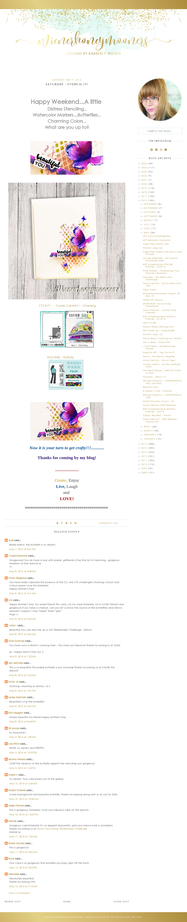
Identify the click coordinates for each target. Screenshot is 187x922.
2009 (144, 468)
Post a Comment (19, 893)
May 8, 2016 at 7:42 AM (22, 675)
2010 (144, 464)
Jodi (10, 540)
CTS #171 (45, 305)
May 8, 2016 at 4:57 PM (22, 706)
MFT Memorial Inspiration (157, 240)
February (150, 434)
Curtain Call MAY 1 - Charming (76, 305)
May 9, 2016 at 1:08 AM (22, 737)
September (151, 216)
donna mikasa (17, 759)
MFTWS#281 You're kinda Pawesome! (157, 304)
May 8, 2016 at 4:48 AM (22, 571)
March (149, 430)
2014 (144, 448)
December (151, 204)
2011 (144, 460)
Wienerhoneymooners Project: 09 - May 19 (162, 294)
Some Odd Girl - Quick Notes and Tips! (162, 284)
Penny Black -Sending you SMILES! (162, 338)
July (147, 224)
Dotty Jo (13, 681)
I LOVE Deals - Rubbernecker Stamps (159, 347)
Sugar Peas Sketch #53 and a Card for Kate (162, 252)
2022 (144, 175)
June (147, 228)
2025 (144, 163)
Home (67, 901)
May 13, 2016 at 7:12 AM (23, 886)
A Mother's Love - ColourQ (157, 390)
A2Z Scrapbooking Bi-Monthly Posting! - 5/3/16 (159, 410)
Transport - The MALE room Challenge (157, 278)
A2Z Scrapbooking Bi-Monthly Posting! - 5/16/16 (159, 317)
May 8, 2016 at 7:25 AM (22, 656)
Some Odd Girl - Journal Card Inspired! (159, 311)
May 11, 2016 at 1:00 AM (23, 836)
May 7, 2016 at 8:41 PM (22, 549)
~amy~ (12, 625)
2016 (144, 200)
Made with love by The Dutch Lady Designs (113, 917)
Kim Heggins (15, 712)
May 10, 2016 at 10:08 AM (24, 799)
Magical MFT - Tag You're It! (158, 352)
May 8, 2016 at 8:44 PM (22, 721)
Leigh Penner (16, 805)
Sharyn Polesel (17, 790)
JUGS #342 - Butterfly (61, 357)
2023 (144, 171)
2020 (144, 184)
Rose (11, 858)
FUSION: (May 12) (153, 334)
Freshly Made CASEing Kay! (158, 326)
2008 (144, 472)
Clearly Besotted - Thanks (157, 415)
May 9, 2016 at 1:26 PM (22, 768)
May (147, 232)
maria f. (13, 774)
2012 (144, 456)
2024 (144, 167)
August (149, 220)
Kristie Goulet (16, 843)
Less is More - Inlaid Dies (156, 342)
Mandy (12, 821)
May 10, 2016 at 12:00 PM (23, 814)
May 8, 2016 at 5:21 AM (22, 593)
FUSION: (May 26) (153, 247)
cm (10, 600)
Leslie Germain (17, 697)
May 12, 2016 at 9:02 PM (23, 867)
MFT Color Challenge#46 (156, 236)
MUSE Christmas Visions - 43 (158, 401)
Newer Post (13, 901)
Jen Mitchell (15, 663)
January (150, 438)
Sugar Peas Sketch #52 (156, 243)
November (151, 208)
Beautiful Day (150, 387)
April (148, 426)
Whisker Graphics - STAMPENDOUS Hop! (162, 396)
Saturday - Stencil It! (154, 376)
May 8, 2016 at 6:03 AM (22, 634)
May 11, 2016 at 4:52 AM (23, 852)
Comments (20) (108, 523)
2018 (144, 192)
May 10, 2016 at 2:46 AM (23, 783)
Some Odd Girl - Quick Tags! (159, 360)
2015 (144, 443)
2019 (144, 188)
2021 (144, 179)
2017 (144, 196)
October (150, 212)
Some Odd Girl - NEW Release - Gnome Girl (160, 420)
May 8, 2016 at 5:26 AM (22, 618)
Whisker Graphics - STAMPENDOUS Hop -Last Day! (162, 381)
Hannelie (13, 874)
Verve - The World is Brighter (159, 356)
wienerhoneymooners (68, 917)
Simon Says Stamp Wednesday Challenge (62, 828)
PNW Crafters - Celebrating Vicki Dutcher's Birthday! (161, 271)
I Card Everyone (17, 555)
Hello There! (150, 289)
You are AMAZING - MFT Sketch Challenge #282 (160, 259)
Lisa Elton (13, 743)
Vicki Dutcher (16, 641)
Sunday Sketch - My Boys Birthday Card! (162, 365)
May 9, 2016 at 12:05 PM (23, 752)
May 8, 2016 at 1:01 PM (22, 690)
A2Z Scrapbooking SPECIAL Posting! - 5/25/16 (158, 265)
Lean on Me (149, 322)
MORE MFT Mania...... (155, 299)
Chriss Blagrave (17, 578)
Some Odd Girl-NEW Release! (159, 405)
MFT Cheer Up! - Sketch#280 (159, 330)
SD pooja (13, 728)
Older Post (121, 901)
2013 (144, 452)
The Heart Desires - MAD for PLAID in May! (162, 371)
